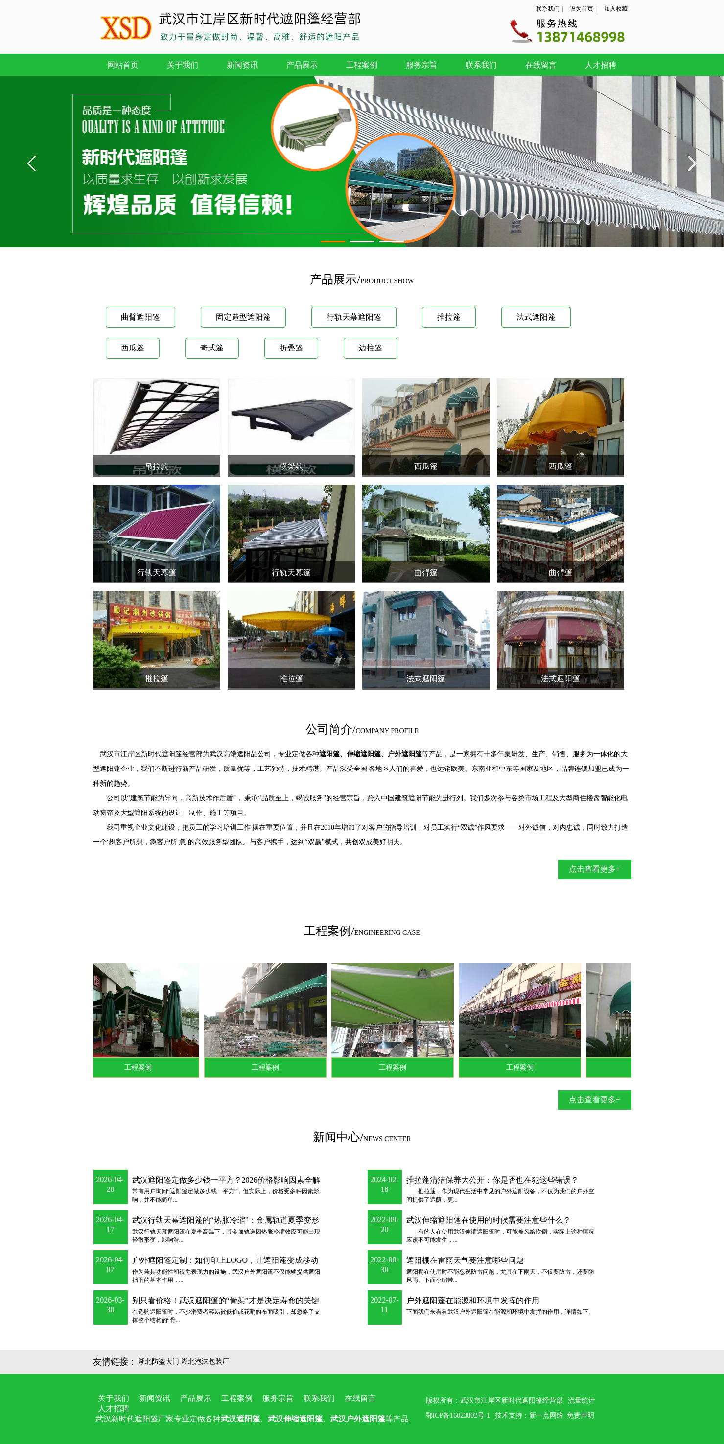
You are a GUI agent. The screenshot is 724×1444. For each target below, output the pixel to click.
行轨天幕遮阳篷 (354, 317)
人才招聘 (600, 65)
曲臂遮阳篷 (140, 317)
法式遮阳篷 (536, 317)
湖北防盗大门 (158, 1361)
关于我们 (182, 65)
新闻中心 (336, 1137)
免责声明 (580, 1415)
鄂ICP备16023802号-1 (458, 1415)
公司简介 (328, 729)
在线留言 (541, 65)
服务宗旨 (421, 65)
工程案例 (361, 65)
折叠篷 (291, 348)
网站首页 (123, 65)
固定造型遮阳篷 (243, 317)
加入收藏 (616, 8)
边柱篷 (370, 348)
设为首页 (581, 8)
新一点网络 (546, 1415)
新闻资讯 (242, 65)
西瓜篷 (132, 348)
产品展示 (302, 65)
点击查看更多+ (594, 869)
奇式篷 (212, 348)
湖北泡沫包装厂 (205, 1361)
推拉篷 (449, 317)
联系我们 (548, 8)
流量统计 (581, 1400)
